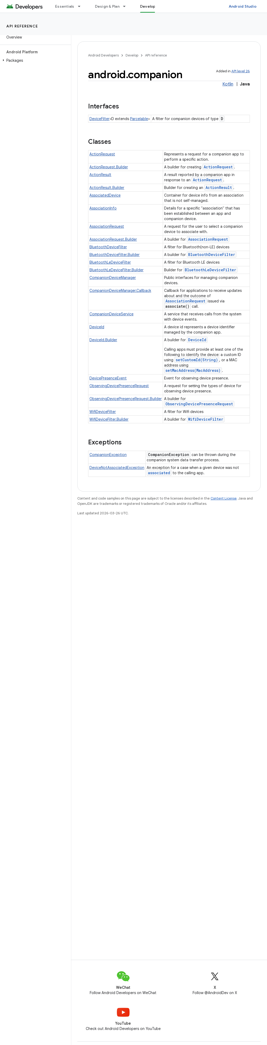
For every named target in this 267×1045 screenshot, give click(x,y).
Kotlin (227, 84)
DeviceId (96, 327)
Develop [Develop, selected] (148, 6)
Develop (132, 55)
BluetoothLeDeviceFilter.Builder (116, 270)
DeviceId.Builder (103, 340)
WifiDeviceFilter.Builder (108, 419)
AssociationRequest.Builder (113, 239)
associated (159, 472)
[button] (34, 60)
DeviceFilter (99, 118)
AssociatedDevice (105, 195)
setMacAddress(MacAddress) (193, 370)
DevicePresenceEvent (108, 378)
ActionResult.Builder (106, 187)
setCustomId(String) (197, 359)
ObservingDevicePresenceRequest (119, 385)
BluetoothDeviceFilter (108, 247)
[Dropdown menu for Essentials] (81, 6)
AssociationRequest (106, 226)
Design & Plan (107, 6)
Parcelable (139, 118)
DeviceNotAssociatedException (116, 467)
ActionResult (100, 174)
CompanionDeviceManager (112, 277)
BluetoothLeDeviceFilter (110, 262)
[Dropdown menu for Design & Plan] (127, 6)
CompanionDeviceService (111, 314)
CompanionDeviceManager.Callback (120, 290)
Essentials (64, 6)
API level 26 (240, 71)
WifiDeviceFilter (102, 411)
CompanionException (108, 454)
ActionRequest (102, 154)
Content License (224, 498)
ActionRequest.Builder (108, 167)
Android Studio (243, 6)
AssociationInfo (103, 208)
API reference (22, 26)
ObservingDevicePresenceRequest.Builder (125, 398)
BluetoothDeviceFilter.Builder (114, 254)
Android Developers (103, 55)
